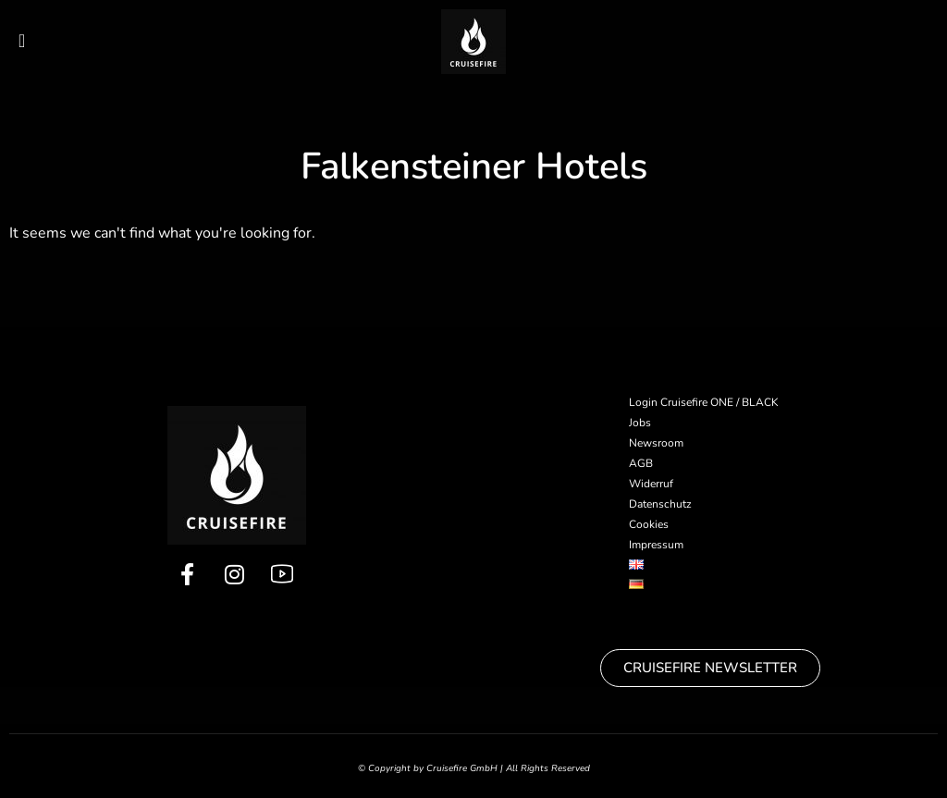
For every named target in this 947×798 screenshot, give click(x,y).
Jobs (640, 422)
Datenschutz (660, 504)
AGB (641, 463)
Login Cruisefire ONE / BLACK (704, 402)
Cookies (649, 524)
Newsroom (656, 443)
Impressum (656, 544)
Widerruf (651, 483)
